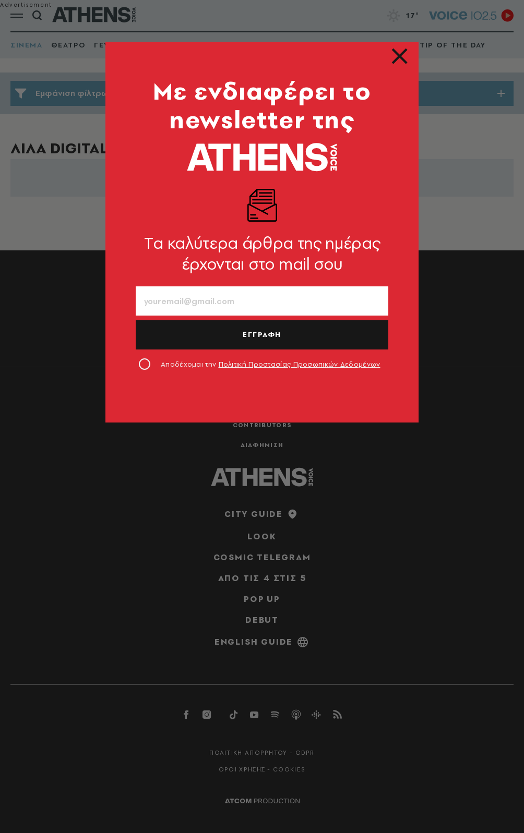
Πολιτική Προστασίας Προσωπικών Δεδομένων (299, 364)
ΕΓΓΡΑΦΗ (262, 334)
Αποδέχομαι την (270, 364)
